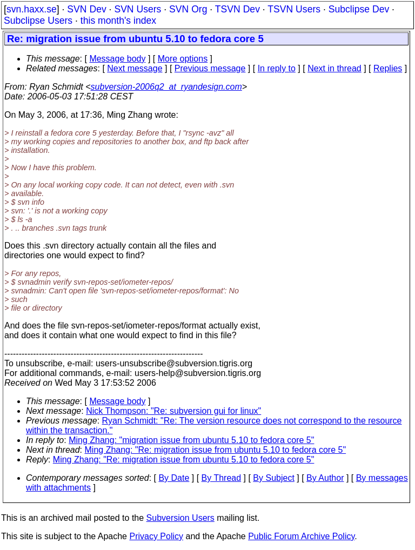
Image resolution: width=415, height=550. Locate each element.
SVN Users (137, 9)
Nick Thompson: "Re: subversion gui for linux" (173, 410)
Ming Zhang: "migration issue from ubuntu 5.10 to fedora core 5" (191, 440)
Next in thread (334, 68)
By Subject (273, 477)
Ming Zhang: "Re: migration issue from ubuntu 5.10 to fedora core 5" (215, 449)
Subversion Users (180, 517)
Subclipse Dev (359, 9)
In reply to (277, 68)
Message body (117, 58)
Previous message (210, 68)
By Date (173, 477)
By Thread (222, 477)
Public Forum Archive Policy (301, 536)
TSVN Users (293, 9)
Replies (387, 68)
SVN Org (188, 9)
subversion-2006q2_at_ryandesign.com (166, 86)
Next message (134, 68)
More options (183, 58)
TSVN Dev (237, 9)
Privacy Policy (156, 536)
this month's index (118, 20)
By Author (325, 477)
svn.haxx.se (31, 9)
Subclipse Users (38, 20)
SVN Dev (86, 9)
